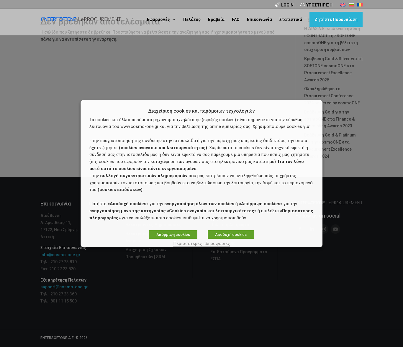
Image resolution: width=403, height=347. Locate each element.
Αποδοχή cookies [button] (231, 234)
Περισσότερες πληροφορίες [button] (201, 243)
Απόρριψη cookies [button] (173, 234)
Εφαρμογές (158, 19)
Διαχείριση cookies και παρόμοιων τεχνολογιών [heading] (201, 111)
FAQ (236, 19)
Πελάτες (192, 19)
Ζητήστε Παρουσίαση (336, 19)
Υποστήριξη (319, 5)
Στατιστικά (290, 19)
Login (287, 5)
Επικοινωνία (259, 19)
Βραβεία (216, 19)
